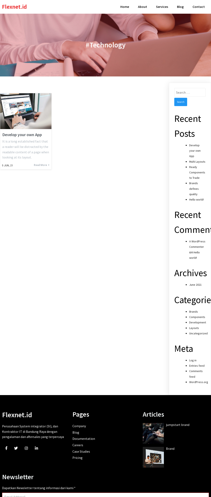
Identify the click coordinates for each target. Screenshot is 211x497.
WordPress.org (198, 380)
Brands (193, 310)
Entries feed (197, 364)
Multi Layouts (197, 160)
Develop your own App (195, 149)
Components (197, 315)
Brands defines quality (194, 187)
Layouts (194, 326)
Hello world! (196, 198)
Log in (192, 359)
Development (197, 321)
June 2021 (195, 283)
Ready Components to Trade (197, 170)
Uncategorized (198, 332)
